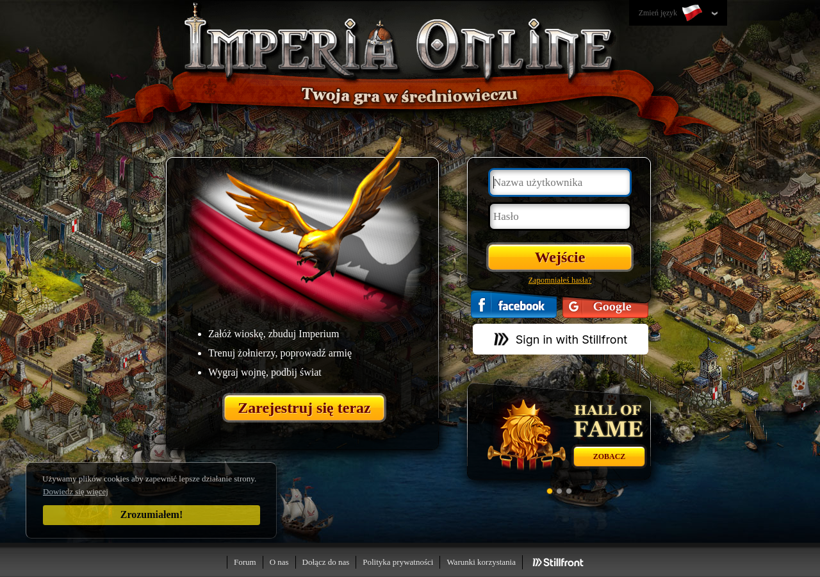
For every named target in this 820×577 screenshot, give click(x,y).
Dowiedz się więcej (75, 491)
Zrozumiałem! (151, 514)
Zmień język (672, 13)
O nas (279, 562)
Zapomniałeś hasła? (560, 280)
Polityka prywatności (398, 562)
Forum (245, 562)
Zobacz (609, 456)
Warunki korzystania (481, 562)
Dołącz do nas (326, 562)
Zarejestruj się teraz (304, 407)
